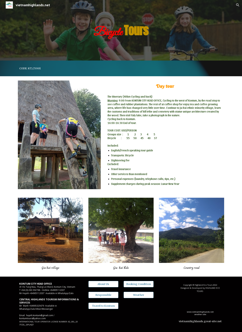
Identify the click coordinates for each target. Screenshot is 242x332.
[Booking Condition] (138, 284)
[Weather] (138, 295)
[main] (121, 30)
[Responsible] (103, 295)
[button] (237, 5)
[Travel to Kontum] (103, 306)
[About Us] (103, 284)
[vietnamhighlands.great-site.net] (200, 321)
